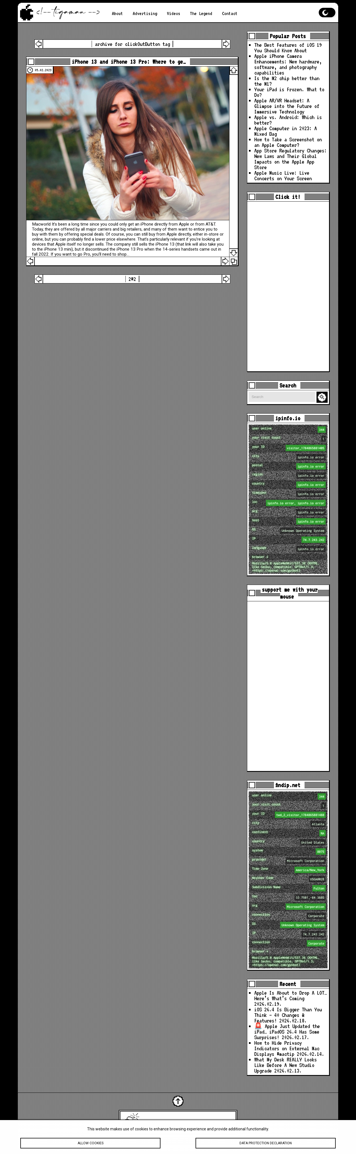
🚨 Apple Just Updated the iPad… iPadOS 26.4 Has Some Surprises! (287, 1032)
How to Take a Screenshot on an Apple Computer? (288, 142)
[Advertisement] (288, 286)
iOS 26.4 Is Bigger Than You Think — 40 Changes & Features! (288, 1015)
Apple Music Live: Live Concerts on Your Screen (283, 176)
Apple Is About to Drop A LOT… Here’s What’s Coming (290, 996)
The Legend (201, 13)
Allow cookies (90, 1143)
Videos (173, 13)
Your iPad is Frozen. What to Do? (289, 92)
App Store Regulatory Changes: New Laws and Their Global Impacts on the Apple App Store (290, 158)
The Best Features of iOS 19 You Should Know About (288, 48)
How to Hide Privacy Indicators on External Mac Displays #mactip (286, 1048)
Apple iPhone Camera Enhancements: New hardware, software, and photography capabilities (288, 64)
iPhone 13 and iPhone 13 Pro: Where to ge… (129, 61)
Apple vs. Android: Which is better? (288, 120)
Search (323, 397)
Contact (230, 13)
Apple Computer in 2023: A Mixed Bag (285, 131)
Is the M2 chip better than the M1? (286, 81)
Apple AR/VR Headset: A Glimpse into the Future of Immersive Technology (286, 106)
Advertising (145, 13)
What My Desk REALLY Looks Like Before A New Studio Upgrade (285, 1065)
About (117, 13)
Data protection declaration (265, 1143)
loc (289, 503)
